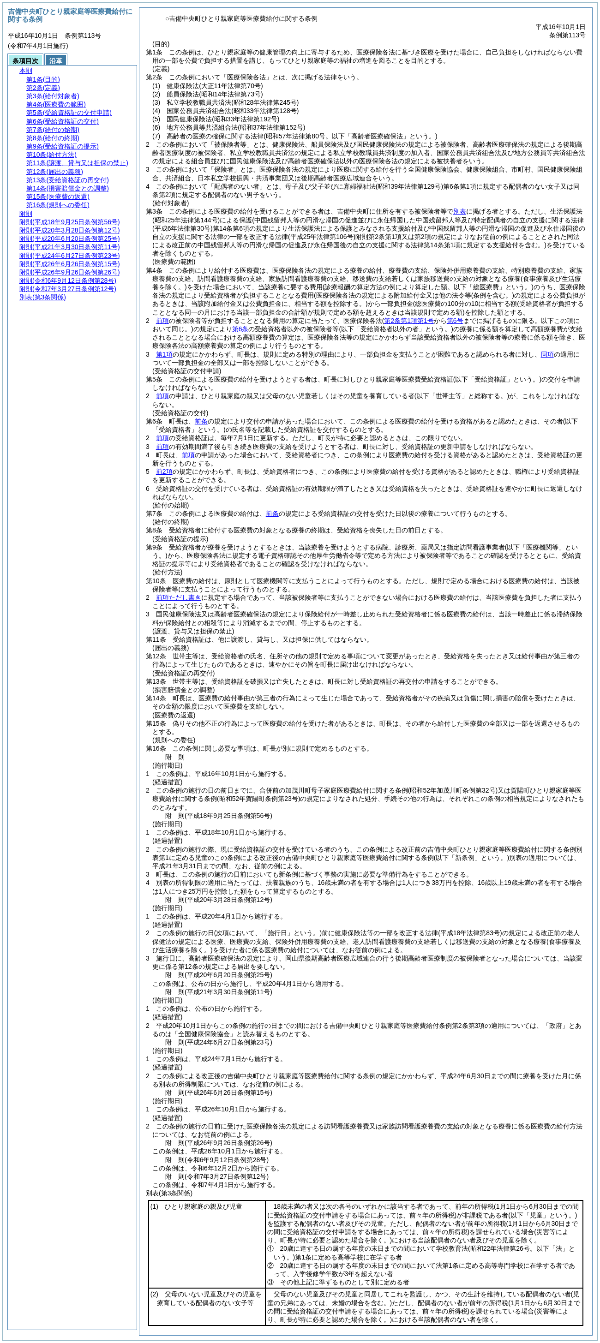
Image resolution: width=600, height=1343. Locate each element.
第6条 (240, 329)
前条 (201, 421)
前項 (162, 320)
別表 (459, 211)
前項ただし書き (178, 597)
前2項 (164, 471)
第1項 (164, 354)
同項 (547, 354)
